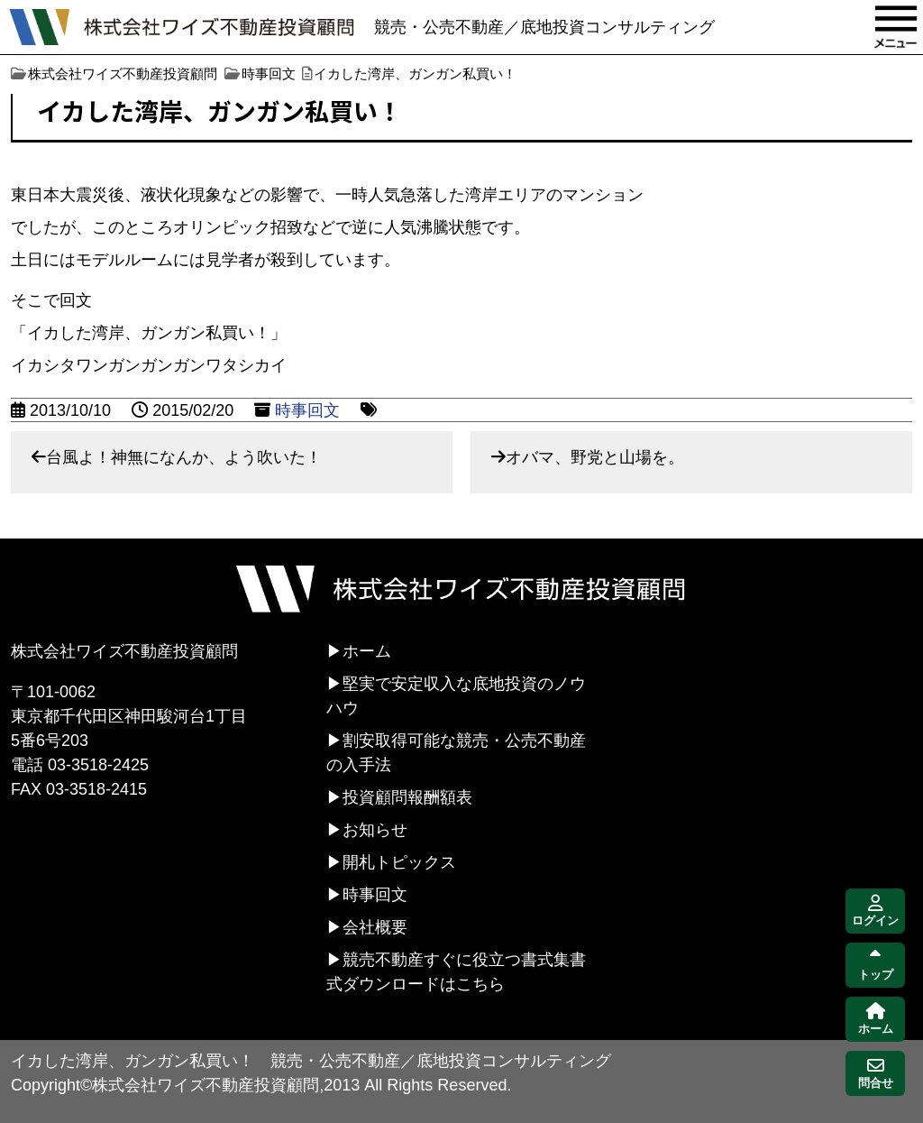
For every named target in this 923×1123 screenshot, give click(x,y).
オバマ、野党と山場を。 (595, 457)
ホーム (367, 651)
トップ (875, 965)
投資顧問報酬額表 (407, 797)
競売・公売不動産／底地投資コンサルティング (544, 27)
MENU (896, 27)
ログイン (875, 911)
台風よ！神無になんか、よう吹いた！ (184, 457)
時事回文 (307, 410)
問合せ (875, 1074)
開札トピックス (399, 862)
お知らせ (375, 830)
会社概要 (375, 927)
